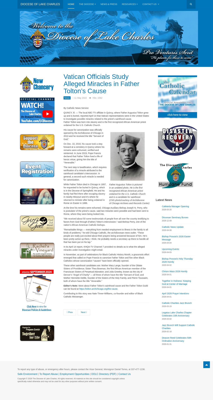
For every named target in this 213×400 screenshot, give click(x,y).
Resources (130, 4)
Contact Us (150, 4)
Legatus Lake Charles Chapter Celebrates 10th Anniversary (177, 314)
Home (71, 4)
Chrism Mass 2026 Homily (174, 271)
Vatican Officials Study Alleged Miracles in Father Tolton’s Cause (101, 84)
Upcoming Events (170, 249)
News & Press (109, 4)
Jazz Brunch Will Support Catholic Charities (178, 327)
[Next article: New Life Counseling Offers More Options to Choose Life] (84, 312)
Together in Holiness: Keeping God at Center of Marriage (176, 282)
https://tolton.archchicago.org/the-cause (98, 289)
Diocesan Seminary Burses (175, 217)
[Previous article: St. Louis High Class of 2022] (70, 312)
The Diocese (87, 4)
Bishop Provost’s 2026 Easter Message (176, 238)
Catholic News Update (173, 227)
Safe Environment (27, 374)
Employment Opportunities (74, 374)
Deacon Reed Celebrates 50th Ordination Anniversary (176, 339)
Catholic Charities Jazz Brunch (177, 303)
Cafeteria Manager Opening (175, 206)
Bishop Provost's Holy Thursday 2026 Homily (177, 260)
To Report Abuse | (49, 374)
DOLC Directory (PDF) (103, 374)
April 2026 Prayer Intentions (175, 293)
